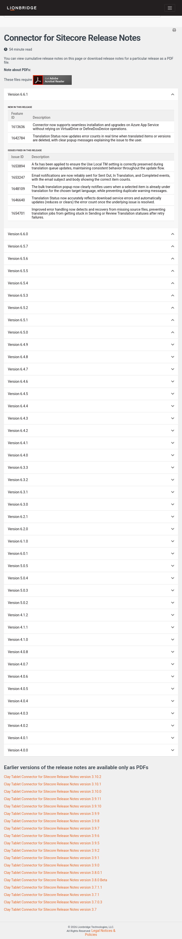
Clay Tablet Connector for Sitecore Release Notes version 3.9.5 (51, 843)
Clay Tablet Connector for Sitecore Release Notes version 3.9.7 (51, 828)
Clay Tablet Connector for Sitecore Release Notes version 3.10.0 (52, 791)
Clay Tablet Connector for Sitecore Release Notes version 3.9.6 (51, 836)
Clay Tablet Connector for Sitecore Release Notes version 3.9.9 (51, 814)
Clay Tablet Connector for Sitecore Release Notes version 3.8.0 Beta (55, 880)
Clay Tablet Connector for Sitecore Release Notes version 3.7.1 (51, 895)
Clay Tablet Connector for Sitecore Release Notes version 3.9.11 (52, 799)
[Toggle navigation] (169, 8)
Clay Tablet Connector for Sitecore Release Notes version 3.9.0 (51, 865)
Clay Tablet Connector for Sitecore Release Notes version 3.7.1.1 (53, 887)
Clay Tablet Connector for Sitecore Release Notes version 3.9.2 (51, 850)
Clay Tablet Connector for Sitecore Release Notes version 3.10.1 (52, 784)
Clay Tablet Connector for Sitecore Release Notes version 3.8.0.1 (53, 873)
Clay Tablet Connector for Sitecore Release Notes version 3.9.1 (51, 858)
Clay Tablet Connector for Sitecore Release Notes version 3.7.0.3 (53, 902)
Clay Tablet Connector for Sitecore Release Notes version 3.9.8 (51, 821)
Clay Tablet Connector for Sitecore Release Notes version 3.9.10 (52, 806)
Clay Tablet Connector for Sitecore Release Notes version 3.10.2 (52, 777)
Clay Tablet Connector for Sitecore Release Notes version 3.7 (50, 909)
